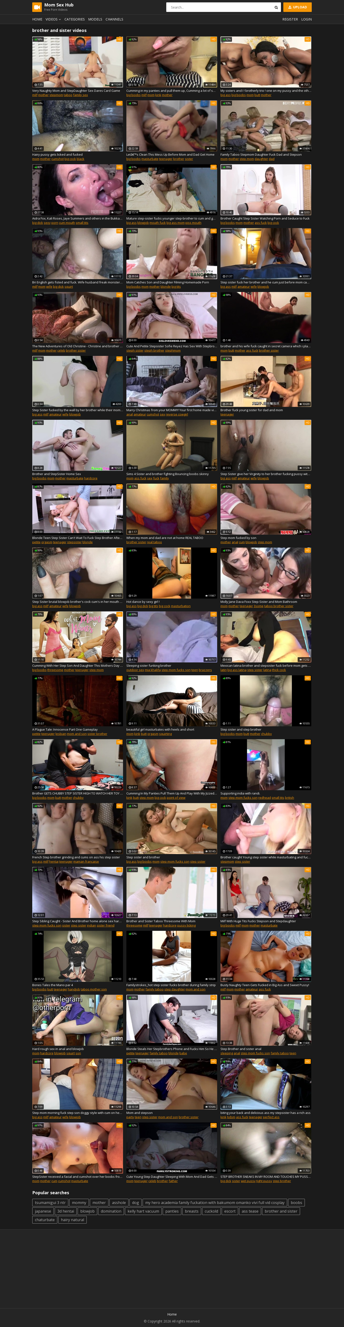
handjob (74, 989)
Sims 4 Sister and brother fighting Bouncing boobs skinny (167, 474)
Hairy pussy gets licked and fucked (57, 154)
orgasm (46, 542)
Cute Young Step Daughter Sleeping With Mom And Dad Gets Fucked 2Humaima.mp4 (171, 1176)
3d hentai (65, 1211)
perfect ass (271, 1117)
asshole (119, 1202)
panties (172, 1211)
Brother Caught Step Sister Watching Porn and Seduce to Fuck (265, 218)
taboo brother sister (278, 606)
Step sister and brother (143, 857)
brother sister (76, 350)
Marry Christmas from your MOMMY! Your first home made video (171, 410)
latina (267, 670)
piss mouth (193, 222)
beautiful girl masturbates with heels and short (160, 729)
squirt (68, 286)
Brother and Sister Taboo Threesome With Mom (160, 921)
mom (151, 95)
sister (189, 159)
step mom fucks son (176, 670)
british (289, 797)
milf (35, 95)
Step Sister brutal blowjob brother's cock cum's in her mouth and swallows (77, 601)
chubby (266, 734)
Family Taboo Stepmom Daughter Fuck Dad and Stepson (261, 154)
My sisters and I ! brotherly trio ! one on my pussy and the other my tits (265, 90)
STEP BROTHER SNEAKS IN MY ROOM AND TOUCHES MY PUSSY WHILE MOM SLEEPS (265, 1176)
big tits (176, 286)
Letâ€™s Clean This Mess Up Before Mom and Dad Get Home (170, 154)
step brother (282, 1181)
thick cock (279, 670)
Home (37, 19)
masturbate (149, 159)
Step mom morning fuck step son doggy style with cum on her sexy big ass (77, 1113)
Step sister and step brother (240, 729)
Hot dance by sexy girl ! (143, 601)
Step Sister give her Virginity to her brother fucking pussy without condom (265, 474)
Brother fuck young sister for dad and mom (251, 410)
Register (290, 19)
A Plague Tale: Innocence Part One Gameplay (65, 729)
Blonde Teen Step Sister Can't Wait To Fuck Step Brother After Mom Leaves (77, 538)
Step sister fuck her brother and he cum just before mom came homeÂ (265, 282)
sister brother (97, 734)
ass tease (250, 1211)
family (164, 478)
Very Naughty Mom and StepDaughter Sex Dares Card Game (76, 90)
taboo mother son (94, 989)
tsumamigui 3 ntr (50, 1202)
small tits (82, 222)
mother (43, 95)
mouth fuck (158, 222)
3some (258, 606)
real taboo (154, 542)
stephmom (173, 350)
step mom (247, 159)
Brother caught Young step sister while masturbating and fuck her (265, 857)
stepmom (56, 95)
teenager (165, 159)
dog (135, 1202)
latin (223, 670)
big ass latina (237, 670)
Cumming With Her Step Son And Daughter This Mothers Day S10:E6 (77, 665)
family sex (80, 95)
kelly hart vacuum (143, 1211)
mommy (79, 1202)
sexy (47, 222)
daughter (261, 159)
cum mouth (67, 222)
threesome (55, 670)
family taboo (154, 989)
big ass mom (176, 222)
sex (162, 414)
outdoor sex (135, 670)
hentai (54, 861)
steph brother (154, 350)
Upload (297, 7)
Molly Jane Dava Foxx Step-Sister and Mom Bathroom (258, 601)
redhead (264, 797)
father (173, 1181)
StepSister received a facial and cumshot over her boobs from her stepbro (77, 1176)
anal (129, 414)
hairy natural (72, 1219)
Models (95, 19)
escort (230, 1211)
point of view (176, 797)
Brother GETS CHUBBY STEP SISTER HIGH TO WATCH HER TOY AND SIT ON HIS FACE (77, 793)
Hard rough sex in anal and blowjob (58, 1049)
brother (178, 159)
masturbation (181, 606)
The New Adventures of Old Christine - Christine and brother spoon (77, 346)
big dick (37, 222)
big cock (70, 159)
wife (49, 286)
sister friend (105, 925)
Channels (114, 19)
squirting (165, 734)
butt (257, 95)
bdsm (231, 1117)
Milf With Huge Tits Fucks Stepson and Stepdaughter (258, 921)
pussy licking (186, 925)
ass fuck (261, 222)
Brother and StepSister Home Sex (56, 474)
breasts (192, 1211)
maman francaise (86, 861)
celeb (61, 350)
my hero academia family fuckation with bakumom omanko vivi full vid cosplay (215, 1202)
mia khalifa (153, 670)
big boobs (133, 95)
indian (91, 925)
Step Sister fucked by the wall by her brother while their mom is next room (77, 410)
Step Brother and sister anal (240, 1049)
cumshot (57, 159)
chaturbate (45, 1219)
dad (271, 159)
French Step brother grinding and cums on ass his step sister (76, 857)
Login (306, 19)
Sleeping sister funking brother (148, 665)
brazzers (205, 670)
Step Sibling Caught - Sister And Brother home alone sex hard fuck (77, 921)
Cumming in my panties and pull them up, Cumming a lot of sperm (171, 90)
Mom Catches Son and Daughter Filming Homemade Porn (167, 282)
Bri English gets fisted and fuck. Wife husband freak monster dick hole (77, 282)
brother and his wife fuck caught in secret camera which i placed (265, 346)
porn (54, 222)
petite (36, 542)
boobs (296, 1202)
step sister (255, 670)
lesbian (60, 734)
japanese (43, 1211)
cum (242, 542)
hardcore (90, 478)
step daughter (174, 989)
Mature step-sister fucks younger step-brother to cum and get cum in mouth (171, 218)
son (78, 1053)
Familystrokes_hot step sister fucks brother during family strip (171, 985)
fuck (156, 478)
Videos (54, 19)
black (80, 159)
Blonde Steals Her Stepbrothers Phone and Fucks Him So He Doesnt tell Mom (171, 1049)
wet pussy (248, 1181)
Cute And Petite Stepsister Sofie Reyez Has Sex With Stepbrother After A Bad (171, 346)
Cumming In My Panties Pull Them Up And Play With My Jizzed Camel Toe (171, 793)
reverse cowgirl (177, 414)
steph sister (135, 350)
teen (194, 670)
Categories (74, 19)
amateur (243, 286)
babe (183, 1053)
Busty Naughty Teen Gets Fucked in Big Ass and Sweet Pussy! (264, 985)
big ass (225, 95)
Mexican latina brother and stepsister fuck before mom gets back (265, 665)
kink (158, 95)
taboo (68, 95)
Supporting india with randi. (240, 793)
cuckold (211, 1211)
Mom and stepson (139, 1113)
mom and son (77, 734)
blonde (166, 286)
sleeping (226, 1053)
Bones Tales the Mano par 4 (52, 985)
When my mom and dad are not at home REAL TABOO (164, 538)
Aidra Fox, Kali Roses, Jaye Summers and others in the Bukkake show (77, 218)
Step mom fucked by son (238, 538)
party (130, 1117)
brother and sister (281, 1211)
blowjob (143, 222)
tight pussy (264, 1181)
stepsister (74, 542)
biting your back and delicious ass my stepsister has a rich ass (265, 1113)
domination (111, 1211)
